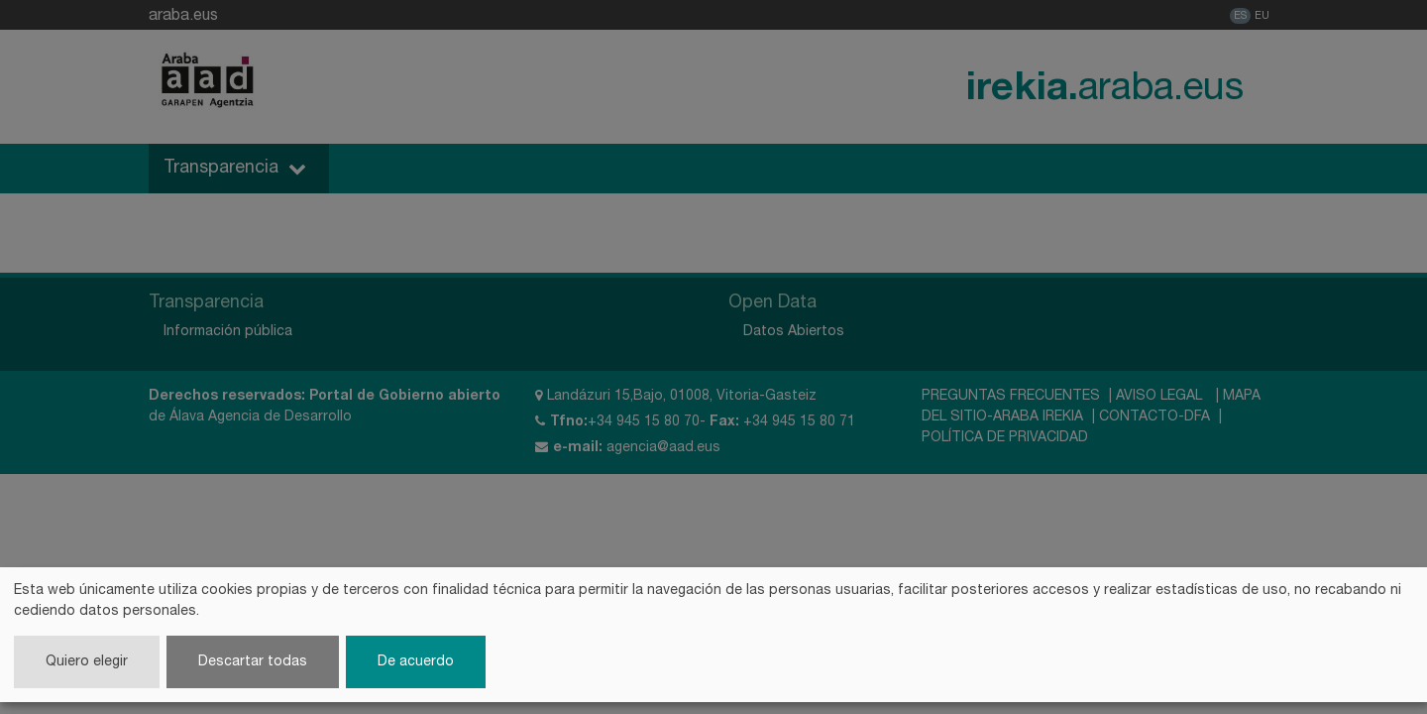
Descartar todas (252, 661)
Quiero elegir (87, 661)
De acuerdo (416, 661)
